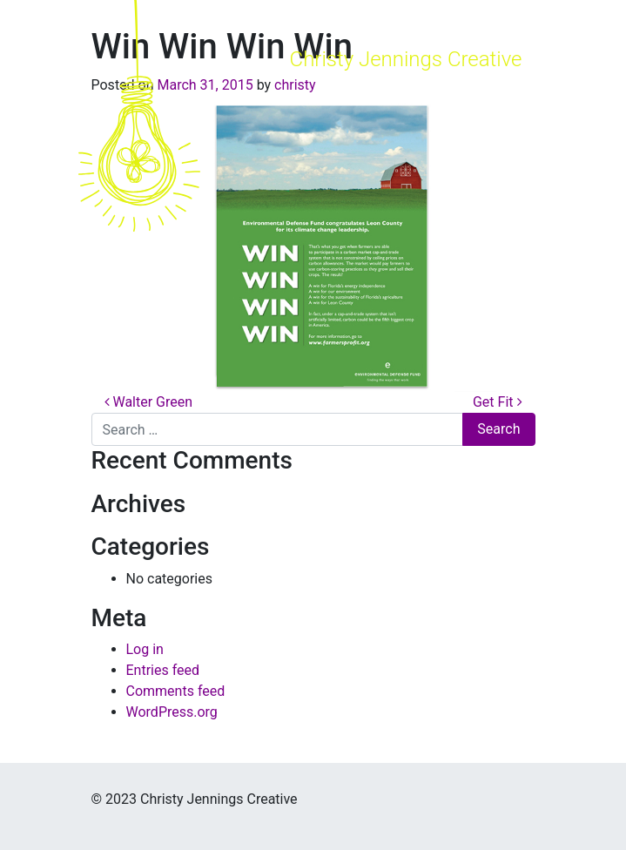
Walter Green (148, 402)
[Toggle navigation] (500, 116)
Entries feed (163, 670)
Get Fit (497, 402)
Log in (145, 649)
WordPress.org (172, 712)
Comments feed (175, 691)
